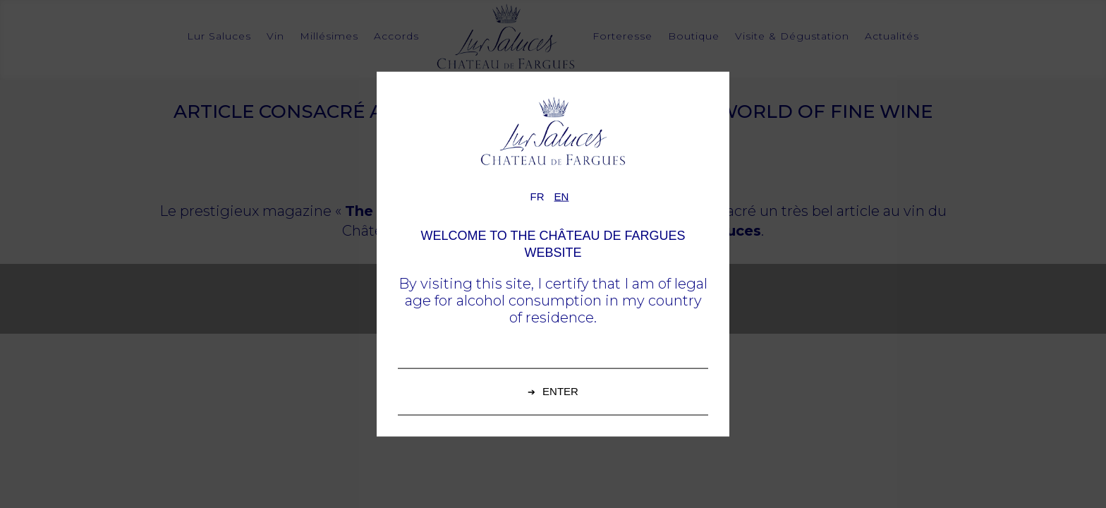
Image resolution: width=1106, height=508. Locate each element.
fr (537, 196)
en (561, 196)
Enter (560, 391)
